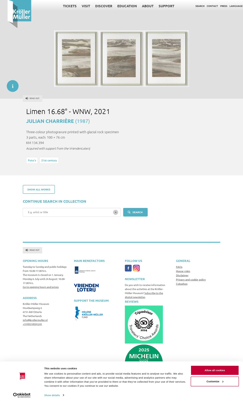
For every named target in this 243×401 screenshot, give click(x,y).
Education (119, 6)
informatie (11, 84)
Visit (78, 6)
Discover (96, 6)
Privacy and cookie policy (191, 279)
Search (192, 5)
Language (228, 5)
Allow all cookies (215, 369)
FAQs (179, 266)
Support (159, 6)
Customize (215, 380)
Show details (52, 394)
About (140, 6)
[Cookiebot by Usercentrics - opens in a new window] (22, 394)
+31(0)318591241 (32, 324)
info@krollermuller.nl (35, 320)
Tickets (62, 6)
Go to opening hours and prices (41, 287)
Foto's (32, 160)
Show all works (38, 189)
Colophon (181, 283)
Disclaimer (182, 275)
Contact (204, 5)
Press (216, 5)
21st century (49, 160)
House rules (183, 271)
